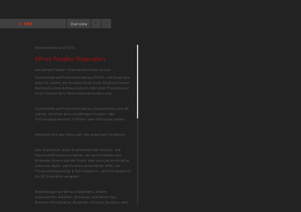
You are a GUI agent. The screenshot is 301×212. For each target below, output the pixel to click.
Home (25, 24)
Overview (79, 23)
